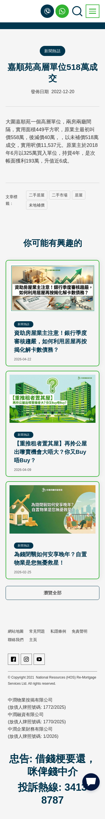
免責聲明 (79, 631)
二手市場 (59, 195)
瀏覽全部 (53, 592)
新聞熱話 (52, 51)
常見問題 (37, 631)
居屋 (79, 195)
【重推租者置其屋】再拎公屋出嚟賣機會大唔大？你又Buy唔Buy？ (50, 451)
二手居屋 (37, 195)
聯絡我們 (16, 639)
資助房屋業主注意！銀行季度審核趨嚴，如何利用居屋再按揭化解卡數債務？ (50, 341)
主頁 (33, 639)
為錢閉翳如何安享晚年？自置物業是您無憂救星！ (50, 558)
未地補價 (37, 205)
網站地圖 (16, 631)
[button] (92, 11)
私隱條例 (58, 631)
